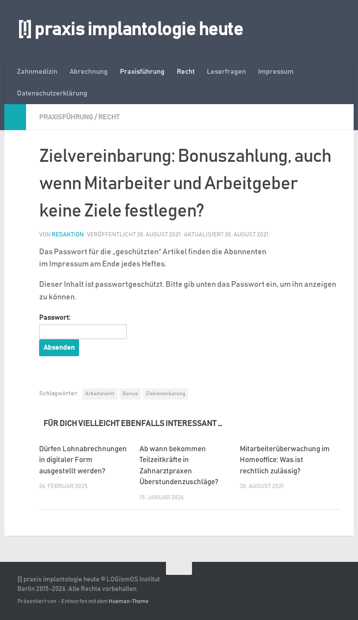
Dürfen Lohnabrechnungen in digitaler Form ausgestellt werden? (83, 460)
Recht (186, 71)
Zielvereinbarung (165, 393)
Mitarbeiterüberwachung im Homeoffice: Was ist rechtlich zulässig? (285, 460)
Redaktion (68, 235)
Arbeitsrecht (99, 393)
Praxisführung (142, 71)
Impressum (276, 71)
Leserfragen (226, 71)
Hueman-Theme (129, 601)
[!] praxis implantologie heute (130, 30)
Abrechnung (89, 71)
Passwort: (83, 326)
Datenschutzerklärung (52, 93)
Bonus (130, 393)
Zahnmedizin (37, 71)
